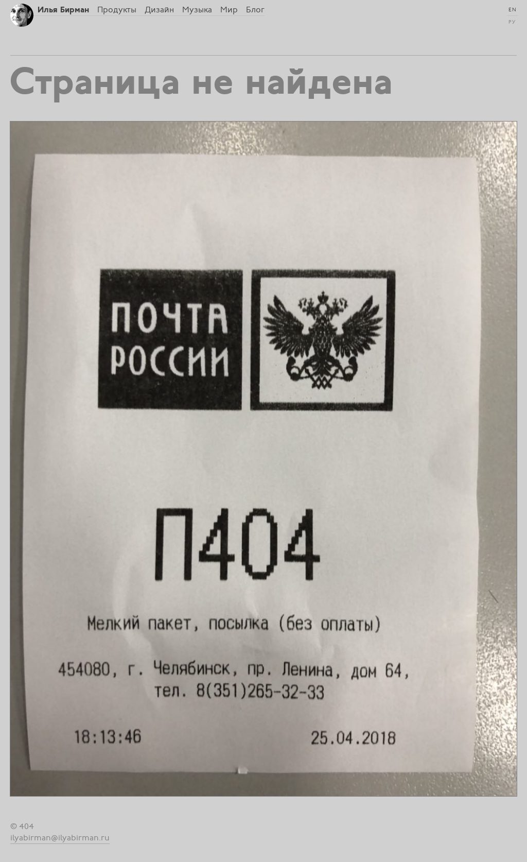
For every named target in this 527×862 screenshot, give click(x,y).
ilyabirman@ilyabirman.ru (60, 837)
